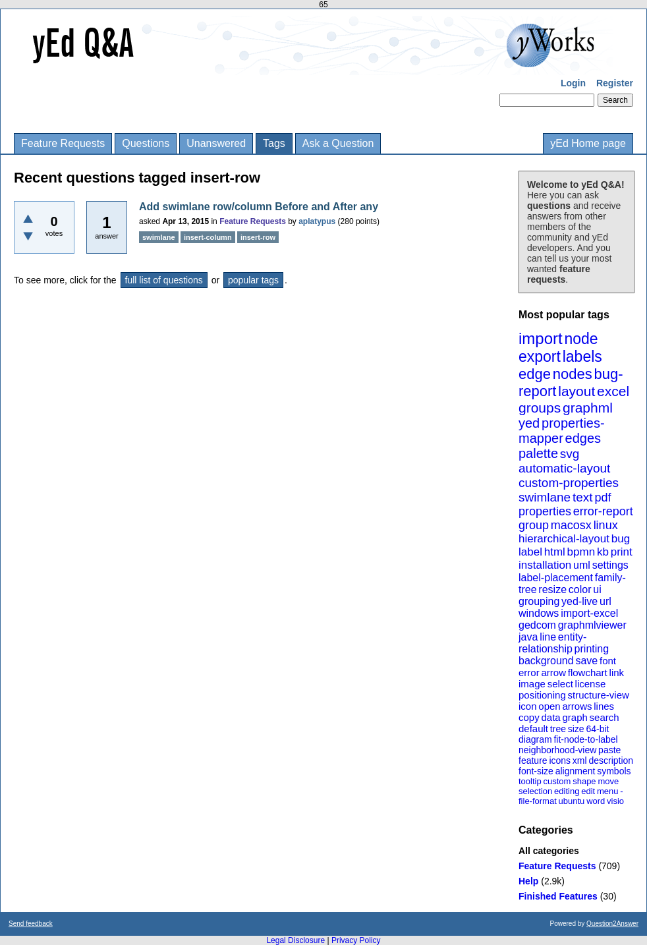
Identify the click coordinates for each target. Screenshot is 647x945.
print (622, 552)
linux (606, 525)
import (541, 338)
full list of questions (164, 280)
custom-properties (569, 483)
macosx (571, 525)
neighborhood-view (557, 750)
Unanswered (216, 143)
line (548, 637)
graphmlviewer (592, 625)
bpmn (581, 552)
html (554, 552)
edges (583, 438)
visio (615, 801)
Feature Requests (63, 143)
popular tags (253, 280)
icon (528, 706)
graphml (588, 407)
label (530, 552)
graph (574, 717)
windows (539, 613)
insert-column (208, 237)
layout (576, 391)
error (529, 672)
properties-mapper (562, 430)
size (576, 729)
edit (588, 791)
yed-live (579, 601)
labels (582, 356)
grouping (539, 601)
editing (566, 791)
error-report (603, 511)
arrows (577, 706)
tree (558, 729)
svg (570, 454)
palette (538, 453)
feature (533, 760)
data (550, 717)
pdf (602, 497)
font (608, 660)
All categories (549, 850)
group (534, 525)
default (533, 728)
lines (604, 706)
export (540, 356)
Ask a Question (338, 143)
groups (540, 407)
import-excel (589, 613)
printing (592, 648)
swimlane (545, 497)
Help (528, 881)
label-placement (556, 577)
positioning (542, 695)
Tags (274, 143)
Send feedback (31, 923)
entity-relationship (552, 642)
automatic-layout (564, 468)
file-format (538, 801)
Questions (145, 143)
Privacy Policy (356, 940)
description (610, 760)
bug (620, 538)
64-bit (597, 729)
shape (584, 781)
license (590, 683)
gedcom (537, 625)
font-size (536, 771)
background (546, 660)
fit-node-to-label (585, 739)
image (532, 683)
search (604, 717)
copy (529, 717)
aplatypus (316, 221)
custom (557, 781)
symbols (614, 771)
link (617, 672)
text (583, 497)
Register (614, 83)
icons (560, 760)
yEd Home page (588, 143)
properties (545, 511)
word (595, 801)
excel (613, 391)
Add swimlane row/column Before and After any (258, 206)
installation (545, 565)
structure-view (598, 695)
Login (573, 83)
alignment (575, 771)
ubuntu (572, 801)
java (528, 637)
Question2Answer (612, 923)
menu (608, 791)
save (586, 660)
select (560, 683)
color (580, 589)
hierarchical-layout (564, 538)
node (581, 338)
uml (581, 565)
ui (597, 589)
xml (580, 760)
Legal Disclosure (295, 940)
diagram (535, 739)
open (549, 706)
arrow (553, 672)
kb (603, 552)
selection (535, 791)
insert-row (257, 237)
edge (535, 374)
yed (529, 423)
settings (610, 565)
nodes (572, 374)
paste (609, 750)
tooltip (530, 781)
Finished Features (558, 896)
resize (552, 589)
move (608, 781)
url (605, 601)
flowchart (587, 672)
